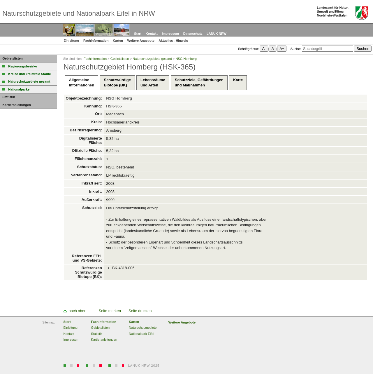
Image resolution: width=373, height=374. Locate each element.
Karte (238, 82)
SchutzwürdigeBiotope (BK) (117, 82)
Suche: (295, 49)
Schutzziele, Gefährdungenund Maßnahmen (199, 82)
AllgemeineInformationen (81, 82)
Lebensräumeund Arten (152, 82)
